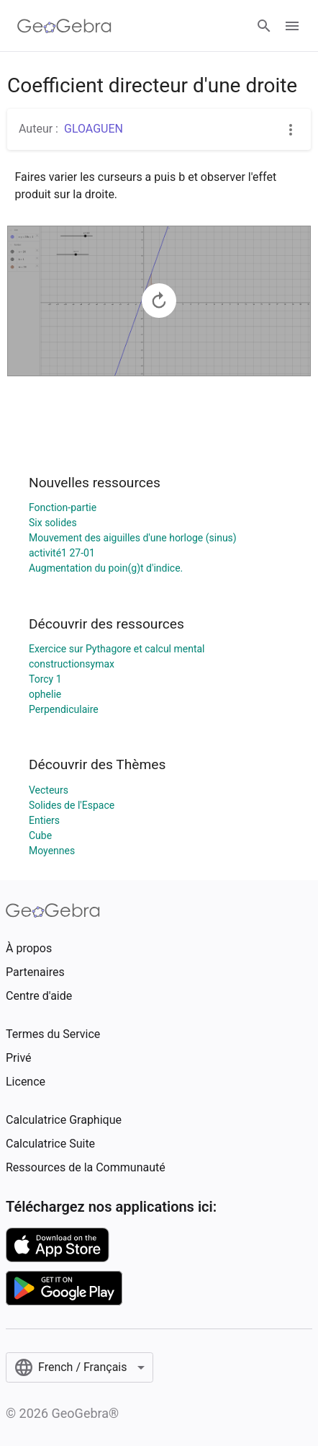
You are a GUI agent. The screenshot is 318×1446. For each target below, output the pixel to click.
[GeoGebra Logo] (64, 26)
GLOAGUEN (93, 129)
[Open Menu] (292, 26)
